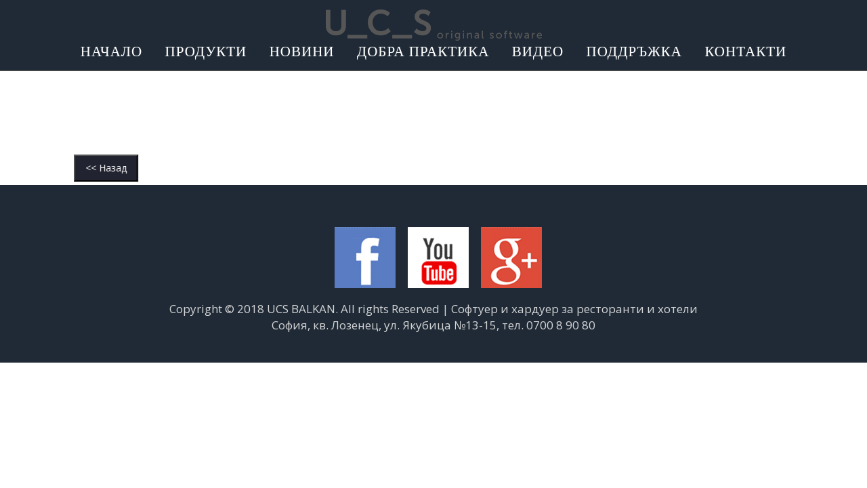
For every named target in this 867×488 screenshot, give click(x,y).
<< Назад (60, 167)
